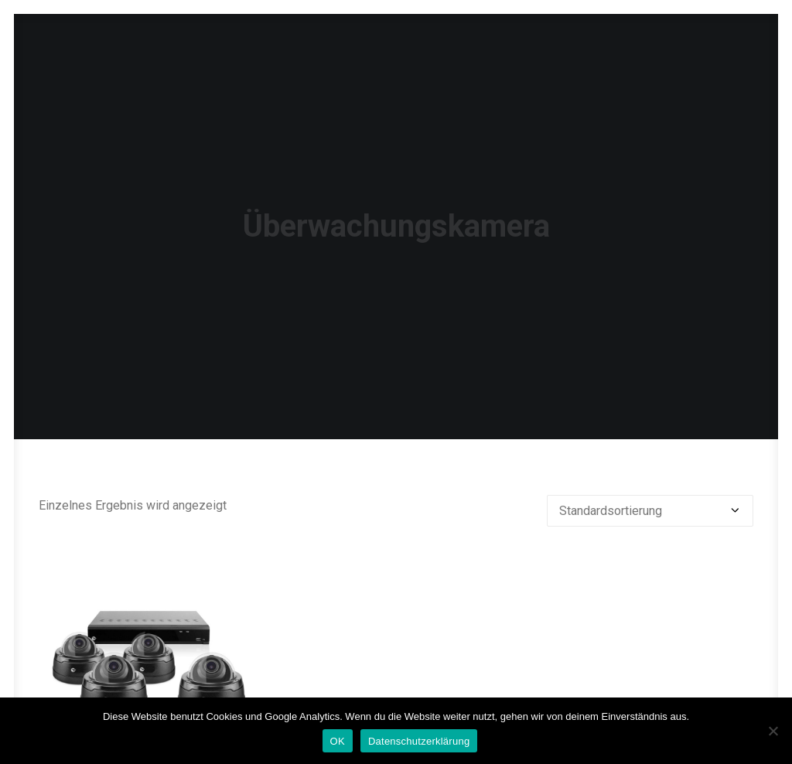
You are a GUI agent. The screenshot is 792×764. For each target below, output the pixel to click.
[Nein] (772, 730)
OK (337, 741)
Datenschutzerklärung (418, 741)
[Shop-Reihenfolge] (650, 553)
